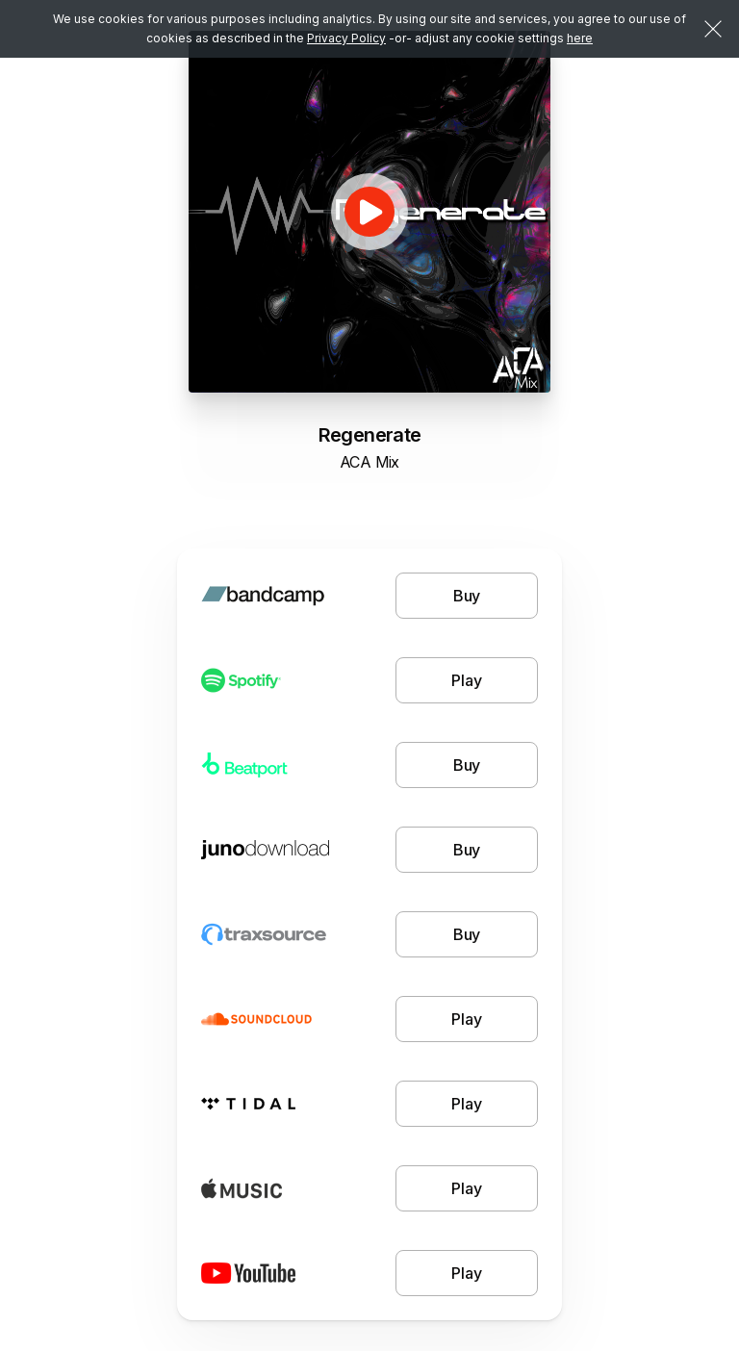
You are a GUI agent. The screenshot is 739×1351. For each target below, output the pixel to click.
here (580, 38)
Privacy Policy (346, 38)
